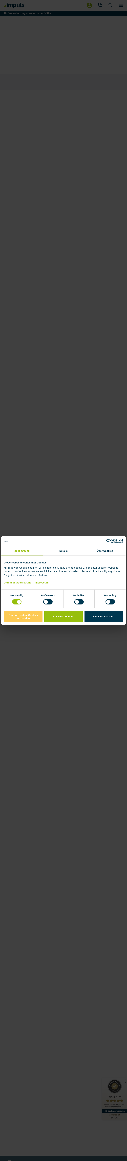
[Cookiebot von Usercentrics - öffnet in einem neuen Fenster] (108, 541)
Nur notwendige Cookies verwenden (23, 616)
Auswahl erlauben (63, 616)
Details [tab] (63, 550)
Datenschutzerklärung (18, 582)
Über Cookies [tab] (105, 550)
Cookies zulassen (103, 616)
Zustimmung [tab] (22, 550)
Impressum (42, 582)
